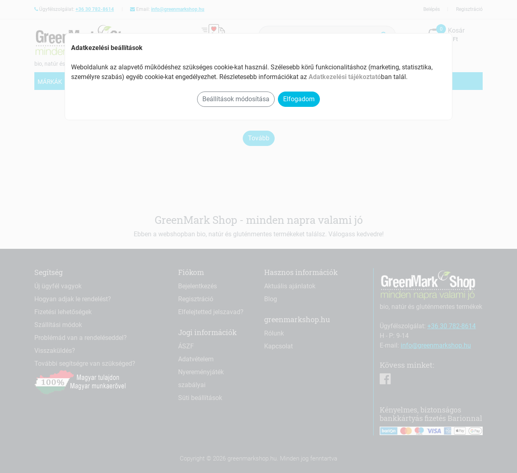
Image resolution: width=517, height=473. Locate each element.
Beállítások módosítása (235, 99)
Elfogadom (299, 99)
